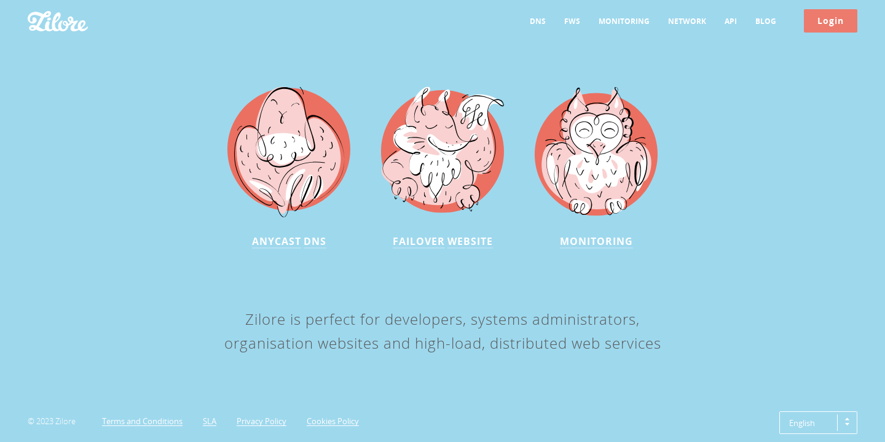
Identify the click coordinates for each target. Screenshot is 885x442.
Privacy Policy (261, 421)
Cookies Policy (333, 421)
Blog (765, 21)
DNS (538, 21)
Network (687, 21)
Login (830, 20)
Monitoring (624, 21)
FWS (572, 21)
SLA (209, 421)
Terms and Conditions (142, 421)
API (731, 21)
